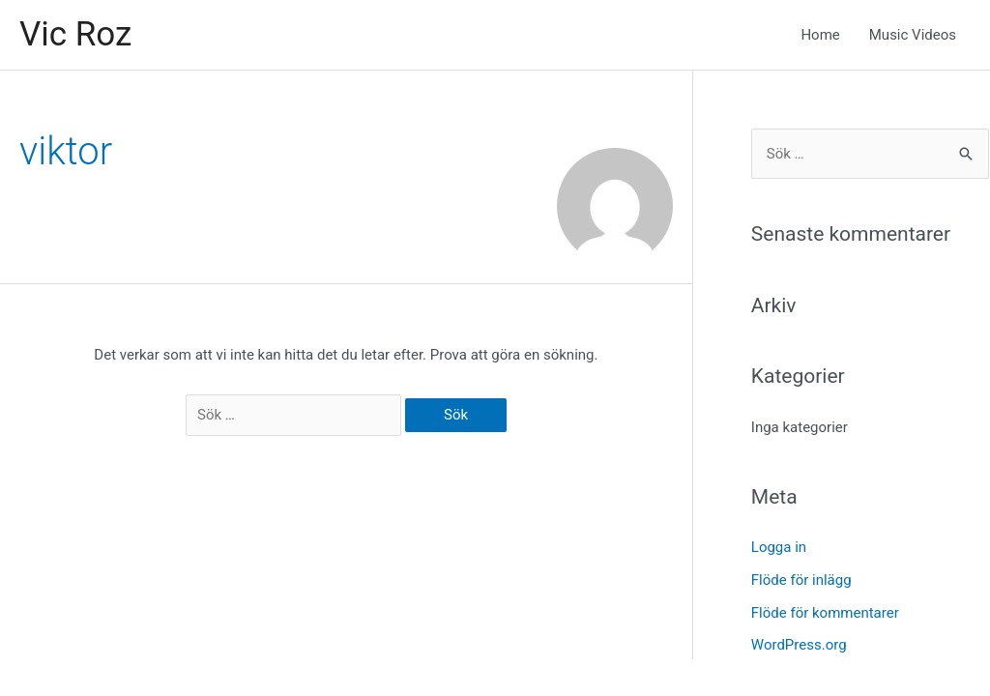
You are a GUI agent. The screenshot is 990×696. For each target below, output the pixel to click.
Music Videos (912, 35)
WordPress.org (799, 644)
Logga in (778, 547)
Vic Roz (75, 34)
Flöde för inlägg (801, 580)
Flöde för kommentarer (825, 613)
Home (820, 35)
